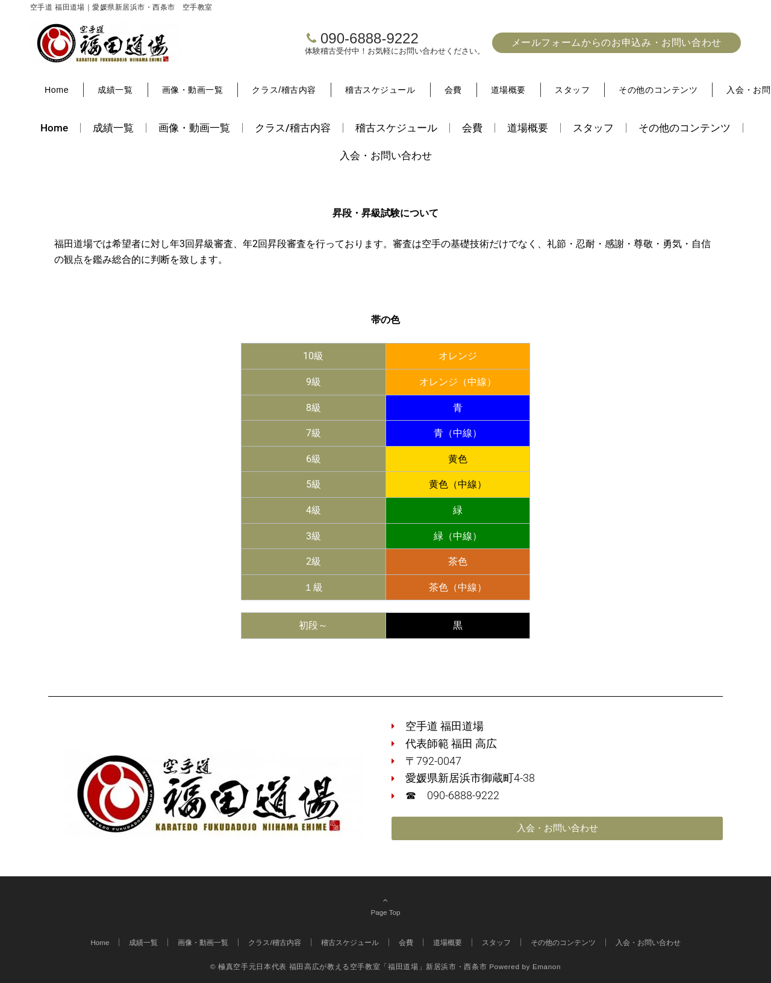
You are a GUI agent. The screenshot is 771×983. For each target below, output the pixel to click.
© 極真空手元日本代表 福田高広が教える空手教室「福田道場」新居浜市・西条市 (348, 966)
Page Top (385, 906)
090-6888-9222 (369, 38)
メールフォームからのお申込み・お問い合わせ (616, 42)
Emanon (546, 966)
